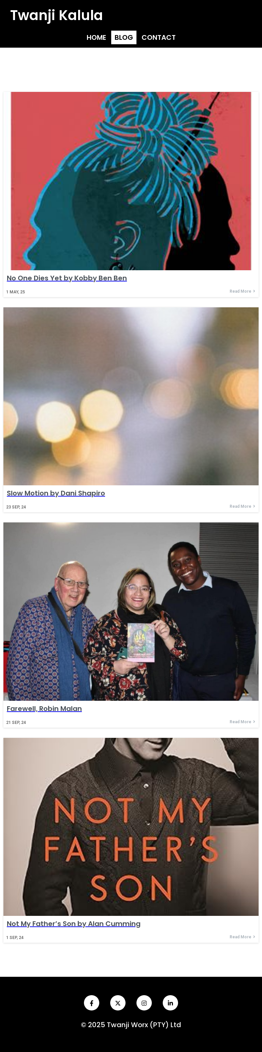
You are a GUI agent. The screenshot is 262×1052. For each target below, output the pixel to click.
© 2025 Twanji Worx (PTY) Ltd (131, 1025)
